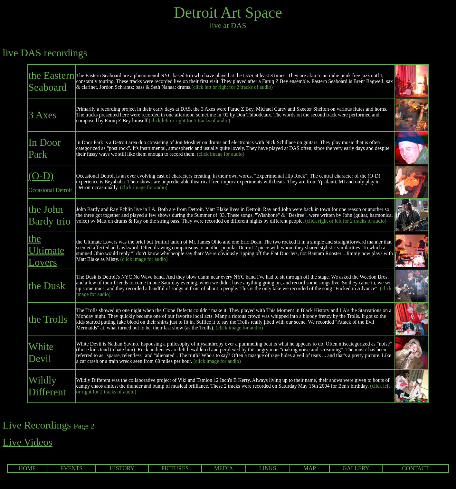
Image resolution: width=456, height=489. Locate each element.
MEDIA (223, 468)
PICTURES (175, 468)
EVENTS (71, 468)
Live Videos (27, 442)
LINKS (267, 468)
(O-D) (40, 175)
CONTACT (415, 468)
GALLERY (356, 468)
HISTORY (122, 468)
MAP (309, 468)
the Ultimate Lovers (46, 250)
